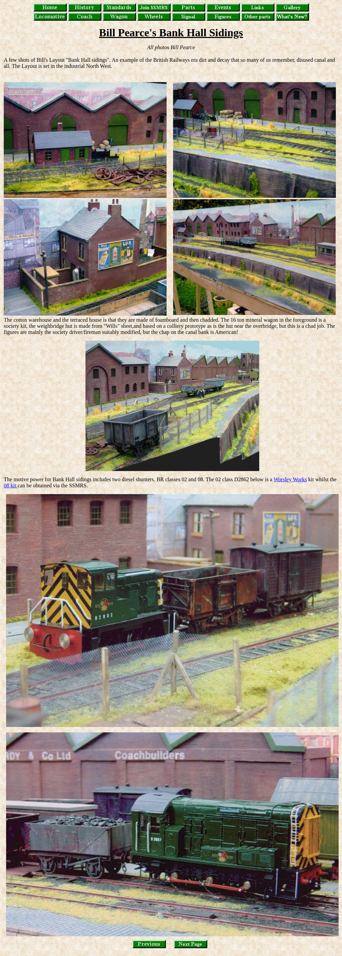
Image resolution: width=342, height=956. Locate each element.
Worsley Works (290, 479)
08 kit (11, 485)
